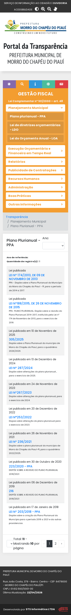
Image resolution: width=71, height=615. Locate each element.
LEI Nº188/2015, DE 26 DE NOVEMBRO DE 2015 (35, 305)
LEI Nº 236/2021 (20, 442)
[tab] (9, 84)
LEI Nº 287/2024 (21, 368)
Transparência (17, 217)
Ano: (45, 238)
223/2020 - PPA (20, 466)
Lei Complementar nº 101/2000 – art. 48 (35, 101)
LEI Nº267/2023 (20, 392)
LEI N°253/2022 (20, 417)
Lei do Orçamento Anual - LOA (34, 138)
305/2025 (16, 339)
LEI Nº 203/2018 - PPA (24, 512)
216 (11, 491)
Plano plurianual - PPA (28, 116)
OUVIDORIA (60, 3)
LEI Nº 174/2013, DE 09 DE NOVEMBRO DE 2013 (27, 277)
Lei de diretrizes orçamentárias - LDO (35, 127)
